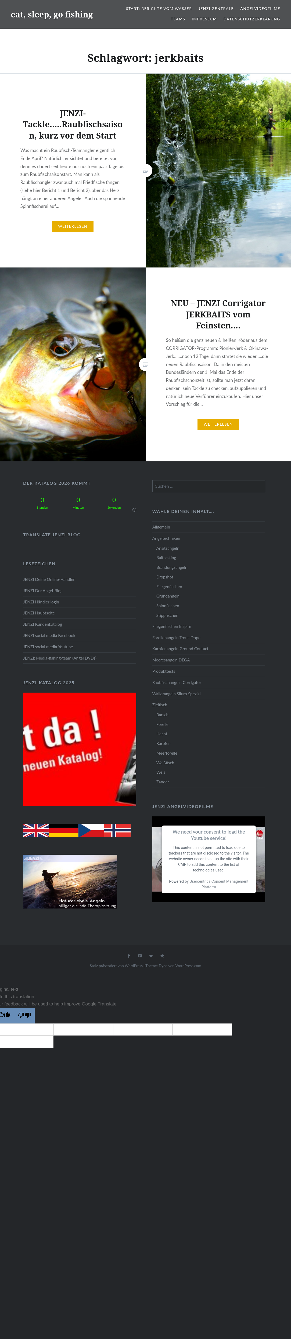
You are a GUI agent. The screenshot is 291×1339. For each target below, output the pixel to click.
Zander (162, 781)
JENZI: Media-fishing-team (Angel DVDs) (59, 658)
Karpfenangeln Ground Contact (180, 648)
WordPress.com (188, 965)
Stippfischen (167, 615)
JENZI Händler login (41, 601)
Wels (160, 772)
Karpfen (163, 743)
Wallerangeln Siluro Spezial (176, 693)
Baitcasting (166, 557)
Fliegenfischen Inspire (171, 626)
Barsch (162, 714)
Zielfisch (159, 704)
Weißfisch (165, 762)
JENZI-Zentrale (216, 8)
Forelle (162, 724)
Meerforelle (166, 753)
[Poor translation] (24, 1015)
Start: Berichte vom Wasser (159, 8)
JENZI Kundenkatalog (42, 624)
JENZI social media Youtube (48, 646)
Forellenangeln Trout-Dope (176, 637)
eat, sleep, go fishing (52, 14)
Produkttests (163, 671)
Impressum (204, 19)
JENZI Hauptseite (39, 612)
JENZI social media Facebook (49, 635)
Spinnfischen (167, 605)
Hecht (161, 733)
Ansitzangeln (167, 548)
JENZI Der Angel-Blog (43, 590)
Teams (178, 19)
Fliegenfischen (169, 586)
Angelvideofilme (260, 8)
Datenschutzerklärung (252, 19)
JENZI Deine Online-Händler (49, 579)
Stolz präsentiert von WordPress (116, 965)
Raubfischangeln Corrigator (176, 682)
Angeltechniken (166, 538)
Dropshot (164, 576)
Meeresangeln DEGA (171, 659)
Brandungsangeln (172, 567)
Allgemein (161, 526)
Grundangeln (167, 595)
